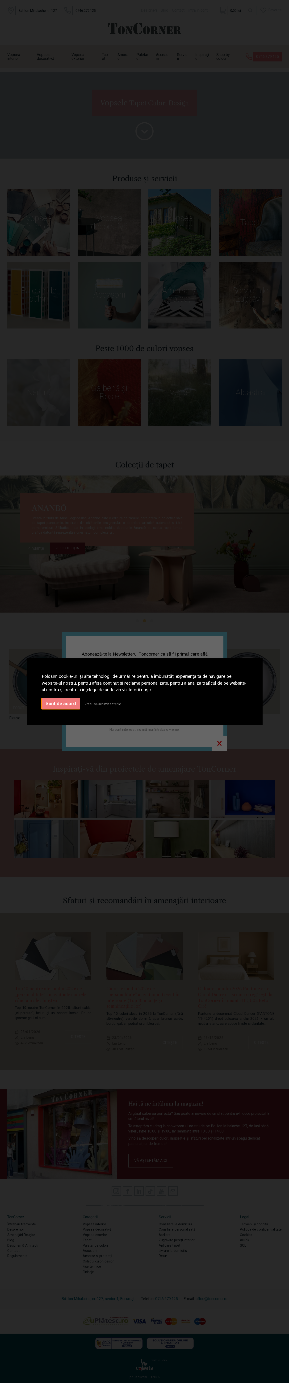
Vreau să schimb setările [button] (102, 704)
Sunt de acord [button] (61, 703)
